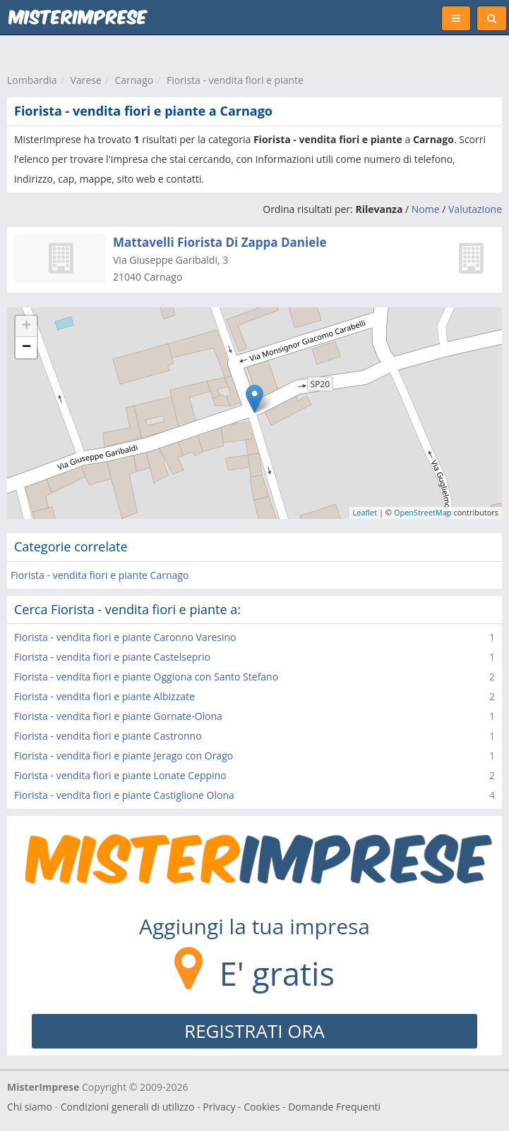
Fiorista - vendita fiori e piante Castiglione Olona (124, 795)
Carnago (133, 80)
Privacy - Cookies (241, 1106)
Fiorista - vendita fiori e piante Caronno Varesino (125, 637)
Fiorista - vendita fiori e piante (235, 80)
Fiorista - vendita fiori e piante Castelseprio (112, 657)
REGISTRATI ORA (254, 1031)
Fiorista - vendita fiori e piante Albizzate (104, 696)
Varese (85, 80)
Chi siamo (29, 1106)
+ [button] (26, 326)
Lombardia (32, 80)
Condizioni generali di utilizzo (128, 1106)
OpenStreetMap (423, 512)
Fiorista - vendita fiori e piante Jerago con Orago (123, 755)
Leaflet (365, 512)
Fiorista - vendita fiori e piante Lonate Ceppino (120, 775)
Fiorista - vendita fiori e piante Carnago (99, 575)
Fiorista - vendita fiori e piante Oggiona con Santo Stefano (146, 676)
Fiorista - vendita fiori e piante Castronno (108, 735)
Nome (426, 209)
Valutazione (475, 209)
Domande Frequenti (334, 1106)
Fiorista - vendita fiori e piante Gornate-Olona (118, 716)
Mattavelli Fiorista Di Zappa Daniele (219, 242)
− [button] (26, 347)
